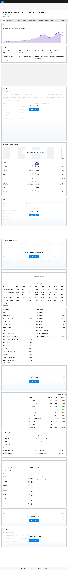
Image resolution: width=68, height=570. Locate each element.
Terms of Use (24, 568)
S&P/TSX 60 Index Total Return (9, 292)
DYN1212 (5, 481)
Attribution (40, 20)
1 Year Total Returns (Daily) (25, 56)
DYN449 (4, 503)
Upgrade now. (40, 152)
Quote (4, 20)
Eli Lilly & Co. (33, 406)
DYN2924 (5, 499)
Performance (10, 20)
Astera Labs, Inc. (34, 409)
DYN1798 (5, 490)
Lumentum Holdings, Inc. (35, 404)
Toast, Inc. (32, 421)
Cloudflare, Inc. (33, 412)
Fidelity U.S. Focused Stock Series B (9, 300)
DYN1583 (5, 485)
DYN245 (4, 494)
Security (45, 568)
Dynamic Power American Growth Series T (9, 295)
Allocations (17, 20)
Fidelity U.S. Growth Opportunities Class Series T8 (9, 303)
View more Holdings (61, 394)
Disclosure (31, 568)
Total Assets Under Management (26, 50)
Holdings (24, 20)
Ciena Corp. (32, 427)
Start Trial (34, 109)
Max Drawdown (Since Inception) (57, 56)
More (63, 20)
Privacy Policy (38, 568)
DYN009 (4, 476)
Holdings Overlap (32, 20)
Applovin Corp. (33, 415)
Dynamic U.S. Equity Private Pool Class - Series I (9, 297)
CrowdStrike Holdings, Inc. (36, 418)
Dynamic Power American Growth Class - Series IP (9, 289)
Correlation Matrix (49, 20)
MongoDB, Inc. (33, 401)
